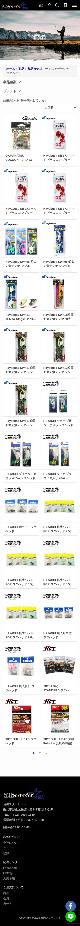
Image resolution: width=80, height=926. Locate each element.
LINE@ (8, 873)
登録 (6, 853)
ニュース (9, 848)
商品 (21, 68)
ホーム (10, 68)
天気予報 (9, 878)
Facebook (10, 868)
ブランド (12, 91)
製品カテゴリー (37, 68)
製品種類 (12, 82)
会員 (6, 898)
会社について (12, 842)
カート (7, 903)
